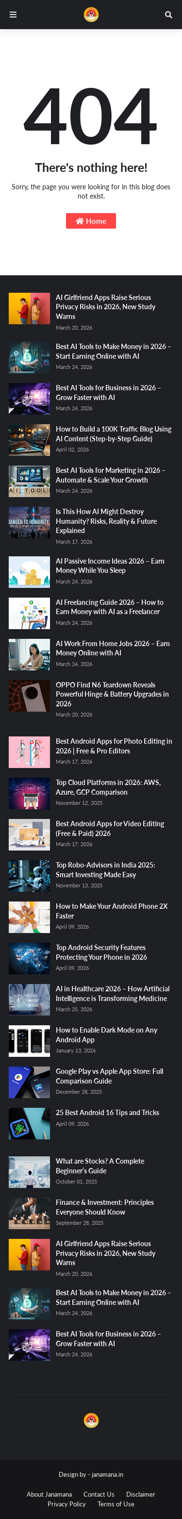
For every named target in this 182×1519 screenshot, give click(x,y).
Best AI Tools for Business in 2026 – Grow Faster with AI (108, 392)
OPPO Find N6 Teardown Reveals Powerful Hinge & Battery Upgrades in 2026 (112, 694)
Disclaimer (140, 1494)
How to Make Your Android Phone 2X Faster (111, 911)
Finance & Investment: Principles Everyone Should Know (105, 1207)
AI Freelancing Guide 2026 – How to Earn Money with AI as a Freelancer (110, 607)
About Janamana (49, 1494)
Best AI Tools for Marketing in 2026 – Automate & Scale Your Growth (110, 475)
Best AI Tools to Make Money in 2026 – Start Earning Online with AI (113, 351)
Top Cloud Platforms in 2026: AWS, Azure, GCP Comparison (108, 787)
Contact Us (99, 1494)
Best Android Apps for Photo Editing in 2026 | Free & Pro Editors (114, 746)
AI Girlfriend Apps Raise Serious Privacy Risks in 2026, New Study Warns (105, 306)
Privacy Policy (67, 1504)
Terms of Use (116, 1504)
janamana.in (107, 1474)
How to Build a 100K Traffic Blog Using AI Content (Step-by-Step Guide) (113, 434)
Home (91, 221)
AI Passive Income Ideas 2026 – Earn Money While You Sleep (110, 566)
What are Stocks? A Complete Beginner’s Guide (100, 1166)
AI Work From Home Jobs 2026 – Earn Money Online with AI (113, 648)
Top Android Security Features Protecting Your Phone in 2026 (101, 952)
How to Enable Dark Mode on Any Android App (106, 1035)
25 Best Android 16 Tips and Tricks (107, 1112)
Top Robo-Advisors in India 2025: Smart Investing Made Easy (105, 870)
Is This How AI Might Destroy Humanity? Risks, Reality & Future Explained (106, 520)
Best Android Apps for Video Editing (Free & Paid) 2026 (110, 828)
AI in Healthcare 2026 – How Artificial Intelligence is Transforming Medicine (112, 993)
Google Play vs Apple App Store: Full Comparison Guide (109, 1076)
